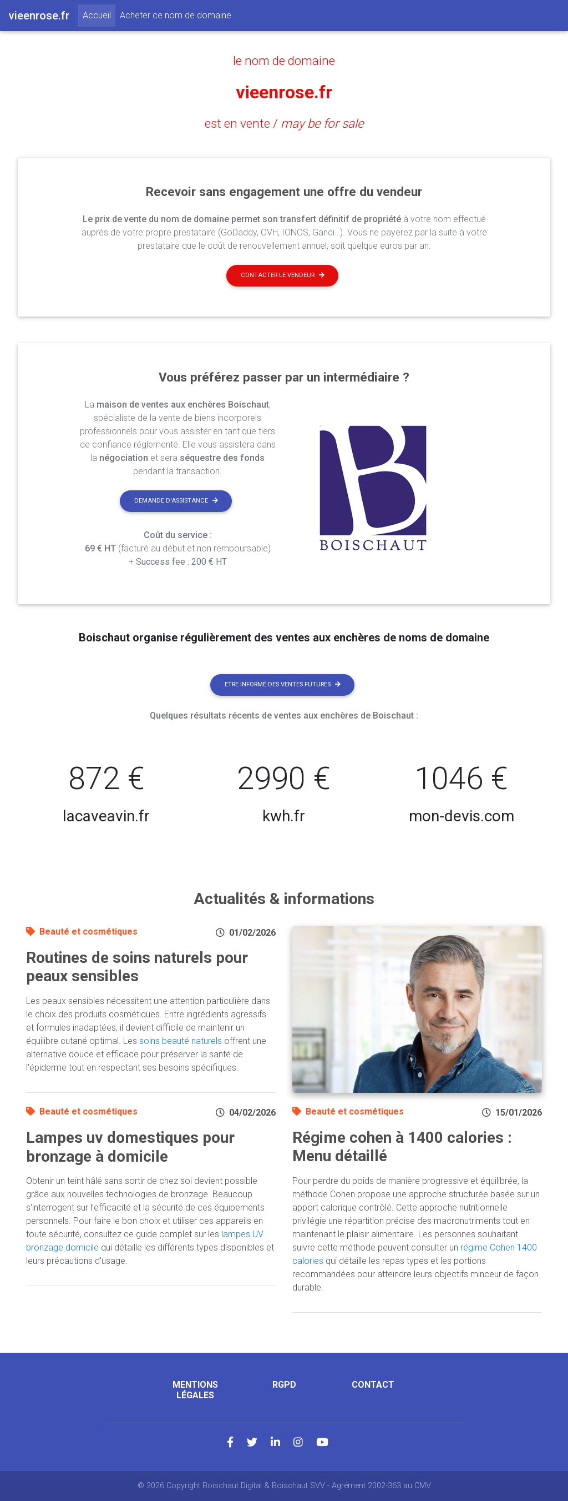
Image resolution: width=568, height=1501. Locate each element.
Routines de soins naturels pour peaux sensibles (137, 967)
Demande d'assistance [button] (176, 500)
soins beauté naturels (180, 1041)
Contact (373, 1384)
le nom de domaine (284, 60)
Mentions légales (195, 1389)
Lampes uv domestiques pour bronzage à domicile (130, 1147)
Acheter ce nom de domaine (175, 15)
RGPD (284, 1384)
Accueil (99, 14)
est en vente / (284, 123)
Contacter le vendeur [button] (282, 275)
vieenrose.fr (284, 92)
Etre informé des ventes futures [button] (283, 684)
